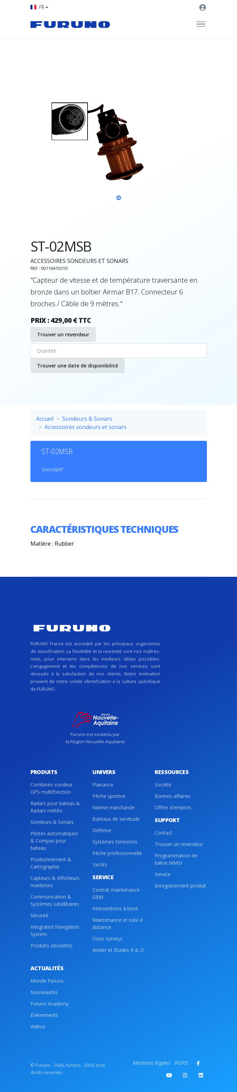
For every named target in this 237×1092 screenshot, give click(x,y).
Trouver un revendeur (63, 334)
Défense (101, 830)
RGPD (181, 1062)
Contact (163, 832)
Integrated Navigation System (54, 930)
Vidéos (37, 1026)
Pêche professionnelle (117, 853)
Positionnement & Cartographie (50, 863)
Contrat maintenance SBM (116, 893)
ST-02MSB (57, 451)
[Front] (70, 24)
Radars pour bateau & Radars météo (55, 807)
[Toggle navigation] (201, 24)
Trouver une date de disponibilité (77, 365)
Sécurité (39, 915)
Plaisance (102, 784)
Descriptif (52, 469)
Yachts (99, 864)
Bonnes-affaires (172, 796)
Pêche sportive (109, 796)
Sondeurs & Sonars (87, 418)
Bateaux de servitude (116, 819)
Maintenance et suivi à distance (117, 923)
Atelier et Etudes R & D (118, 950)
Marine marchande (113, 807)
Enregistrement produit (180, 885)
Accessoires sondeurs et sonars (86, 427)
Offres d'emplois (173, 807)
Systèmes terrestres (114, 841)
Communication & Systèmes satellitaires (54, 900)
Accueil (45, 418)
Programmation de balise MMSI (176, 859)
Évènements (44, 1015)
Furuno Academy (49, 1003)
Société (163, 784)
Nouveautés (44, 992)
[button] (39, 7)
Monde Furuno (47, 980)
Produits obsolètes (51, 945)
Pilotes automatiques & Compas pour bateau (54, 840)
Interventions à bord (115, 908)
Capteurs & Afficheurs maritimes (55, 882)
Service (163, 874)
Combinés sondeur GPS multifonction (51, 788)
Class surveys (107, 938)
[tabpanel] (118, 150)
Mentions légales (152, 1062)
